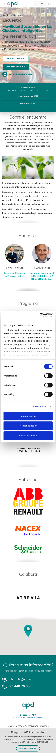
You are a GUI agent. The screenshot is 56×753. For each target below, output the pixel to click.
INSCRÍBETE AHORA (28, 748)
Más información (15, 59)
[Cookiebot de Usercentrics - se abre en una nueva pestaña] (40, 315)
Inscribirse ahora (16, 66)
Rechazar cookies (28, 435)
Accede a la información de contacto (28, 717)
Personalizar (40, 406)
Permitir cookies (28, 416)
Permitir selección (28, 425)
